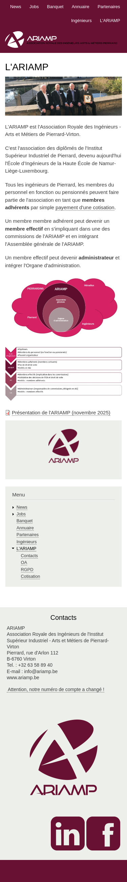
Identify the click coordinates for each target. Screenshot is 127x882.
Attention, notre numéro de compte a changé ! (55, 689)
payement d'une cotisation (85, 207)
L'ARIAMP (110, 20)
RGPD (27, 569)
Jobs (34, 6)
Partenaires (109, 6)
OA (24, 562)
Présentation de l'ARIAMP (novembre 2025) (61, 412)
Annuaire (80, 6)
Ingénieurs (81, 20)
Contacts (29, 555)
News (15, 6)
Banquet (55, 6)
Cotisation (30, 576)
